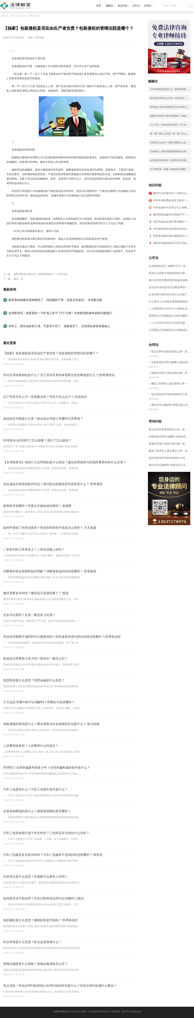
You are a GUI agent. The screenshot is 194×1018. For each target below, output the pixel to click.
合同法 (147, 5)
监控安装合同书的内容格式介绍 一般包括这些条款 (171, 395)
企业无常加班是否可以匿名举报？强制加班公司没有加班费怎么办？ (169, 288)
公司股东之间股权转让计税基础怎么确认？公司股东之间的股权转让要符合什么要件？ (169, 331)
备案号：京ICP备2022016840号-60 (96, 1011)
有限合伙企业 (34, 16)
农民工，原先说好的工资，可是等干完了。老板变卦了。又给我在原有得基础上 (59, 326)
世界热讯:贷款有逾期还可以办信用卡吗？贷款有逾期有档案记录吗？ (168, 108)
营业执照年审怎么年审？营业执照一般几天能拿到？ (169, 99)
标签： (10, 263)
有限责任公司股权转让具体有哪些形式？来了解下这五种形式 (169, 316)
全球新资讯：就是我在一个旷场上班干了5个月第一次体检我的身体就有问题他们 (60, 313)
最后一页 (18, 279)
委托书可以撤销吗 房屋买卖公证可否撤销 (171, 405)
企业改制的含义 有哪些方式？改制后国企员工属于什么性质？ (168, 267)
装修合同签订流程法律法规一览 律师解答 (171, 373)
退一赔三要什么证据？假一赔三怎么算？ (168, 134)
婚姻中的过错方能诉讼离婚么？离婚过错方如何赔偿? (169, 117)
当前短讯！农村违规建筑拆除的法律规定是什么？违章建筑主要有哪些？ (169, 152)
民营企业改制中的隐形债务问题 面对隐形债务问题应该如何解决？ (168, 274)
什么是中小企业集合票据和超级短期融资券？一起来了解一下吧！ (169, 302)
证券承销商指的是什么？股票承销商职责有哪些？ (169, 90)
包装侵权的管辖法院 (26, 263)
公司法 (135, 5)
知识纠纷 (122, 5)
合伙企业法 (21, 16)
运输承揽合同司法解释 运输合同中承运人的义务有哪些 (171, 363)
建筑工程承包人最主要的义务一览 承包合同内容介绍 (170, 384)
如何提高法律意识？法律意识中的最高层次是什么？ (169, 161)
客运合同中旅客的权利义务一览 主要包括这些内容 (171, 352)
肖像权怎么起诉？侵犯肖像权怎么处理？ (168, 143)
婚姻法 (109, 5)
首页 (98, 5)
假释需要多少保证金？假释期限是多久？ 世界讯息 (41, 274)
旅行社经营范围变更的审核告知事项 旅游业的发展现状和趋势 (169, 281)
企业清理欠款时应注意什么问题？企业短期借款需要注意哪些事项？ (169, 295)
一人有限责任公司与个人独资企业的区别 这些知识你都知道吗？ (169, 309)
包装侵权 (44, 263)
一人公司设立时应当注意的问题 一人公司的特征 (168, 323)
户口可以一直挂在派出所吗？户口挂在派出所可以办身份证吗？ (169, 125)
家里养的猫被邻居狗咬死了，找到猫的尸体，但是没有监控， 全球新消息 (55, 300)
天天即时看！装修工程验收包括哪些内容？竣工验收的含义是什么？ (169, 170)
